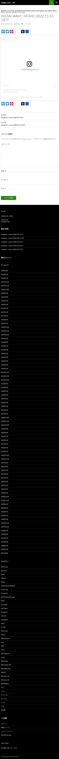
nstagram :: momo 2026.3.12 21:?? (12, 246)
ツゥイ (19, 12)
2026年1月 (4, 278)
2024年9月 (4, 338)
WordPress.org (6, 735)
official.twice (5, 638)
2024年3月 (4, 361)
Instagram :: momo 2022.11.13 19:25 (29, 123)
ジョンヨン (8, 12)
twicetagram (5, 653)
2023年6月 (4, 395)
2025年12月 (5, 282)
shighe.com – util (8, 2)
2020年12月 (5, 497)
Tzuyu (54, 11)
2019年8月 (4, 534)
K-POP (37, 11)
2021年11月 (5, 459)
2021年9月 (4, 463)
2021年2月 (4, 489)
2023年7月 (4, 391)
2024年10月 (5, 335)
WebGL (3, 672)
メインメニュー (56, 2)
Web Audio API (6, 665)
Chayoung (10, 11)
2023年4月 (4, 402)
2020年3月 (4, 515)
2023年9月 (4, 384)
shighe (17, 24)
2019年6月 (4, 542)
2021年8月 (4, 466)
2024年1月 (4, 368)
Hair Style (4, 608)
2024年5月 (4, 353)
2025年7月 (4, 301)
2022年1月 (4, 451)
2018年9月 (4, 545)
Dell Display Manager (8, 597)
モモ (23, 12)
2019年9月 (4, 530)
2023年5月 (4, 399)
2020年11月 (5, 500)
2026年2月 (4, 274)
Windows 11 (5, 680)
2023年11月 (5, 376)
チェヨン (14, 12)
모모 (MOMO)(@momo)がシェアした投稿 (29, 97)
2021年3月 (4, 485)
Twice (50, 11)
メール (4, 180)
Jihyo (33, 11)
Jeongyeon (27, 11)
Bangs (3, 582)
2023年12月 (5, 372)
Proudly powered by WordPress (10, 756)
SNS (46, 11)
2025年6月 (4, 304)
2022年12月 (5, 417)
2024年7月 (4, 346)
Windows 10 (5, 676)
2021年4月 (4, 481)
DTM (2, 601)
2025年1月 (4, 323)
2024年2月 (4, 365)
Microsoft (4, 631)
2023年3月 (4, 406)
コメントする (27, 24)
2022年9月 (4, 429)
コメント (5, 144)
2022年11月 (5, 421)
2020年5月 (4, 508)
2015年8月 (4, 553)
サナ (2, 687)
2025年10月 (5, 289)
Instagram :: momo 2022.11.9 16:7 (29, 116)
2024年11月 (5, 331)
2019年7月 (4, 538)
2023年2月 (4, 410)
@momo (3, 11)
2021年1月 (4, 493)
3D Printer (4, 567)
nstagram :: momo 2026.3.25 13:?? (12, 234)
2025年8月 (4, 297)
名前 (3, 171)
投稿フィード (5, 727)
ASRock (3, 578)
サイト (3, 188)
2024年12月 (5, 327)
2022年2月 (4, 448)
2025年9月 (4, 293)
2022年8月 (4, 432)
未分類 (3, 710)
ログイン (4, 724)
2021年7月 (4, 470)
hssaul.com (4, 220)
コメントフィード (7, 731)
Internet (3, 616)
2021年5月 (4, 478)
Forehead (4, 604)
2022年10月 (5, 425)
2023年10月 (5, 380)
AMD (3, 574)
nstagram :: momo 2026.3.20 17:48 (12, 238)
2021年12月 (5, 455)
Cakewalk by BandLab (8, 586)
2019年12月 (5, 523)
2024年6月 (4, 350)
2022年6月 (4, 440)
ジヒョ (3, 12)
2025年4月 (4, 312)
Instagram (18, 11)
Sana (2, 642)
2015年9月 (4, 549)
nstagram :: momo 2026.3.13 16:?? (12, 242)
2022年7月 (4, 436)
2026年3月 (4, 271)
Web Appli (4, 661)
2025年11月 (5, 286)
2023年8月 (4, 387)
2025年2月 (4, 319)
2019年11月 (5, 527)
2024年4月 (4, 357)
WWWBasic (5, 684)
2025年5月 (4, 308)
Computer (4, 593)
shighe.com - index (7, 216)
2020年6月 (4, 504)
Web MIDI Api (5, 668)
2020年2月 (4, 519)
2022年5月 (4, 444)
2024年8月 (4, 342)
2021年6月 (4, 474)
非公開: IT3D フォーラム (9, 748)
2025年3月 (4, 316)
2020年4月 (4, 512)
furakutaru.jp (5, 221)
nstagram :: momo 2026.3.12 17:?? (12, 249)
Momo (42, 11)
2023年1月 (4, 414)
